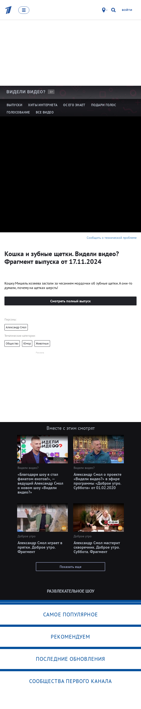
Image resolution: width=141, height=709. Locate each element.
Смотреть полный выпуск (70, 301)
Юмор (27, 343)
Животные (42, 343)
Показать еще (70, 566)
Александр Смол (16, 327)
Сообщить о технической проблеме (112, 238)
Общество (12, 343)
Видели (26, 91)
